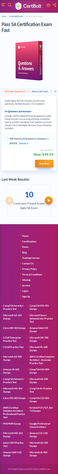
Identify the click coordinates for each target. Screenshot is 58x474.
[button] (9, 200)
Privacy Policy (29, 268)
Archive (26, 285)
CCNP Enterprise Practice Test (12, 339)
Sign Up (26, 296)
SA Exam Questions (15, 91)
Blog (24, 252)
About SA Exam (40, 91)
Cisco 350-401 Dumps (14, 397)
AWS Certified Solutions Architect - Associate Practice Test (42, 360)
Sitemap (26, 279)
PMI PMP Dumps (12, 423)
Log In (25, 290)
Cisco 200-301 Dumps (14, 327)
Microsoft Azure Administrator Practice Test (41, 318)
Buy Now (44, 163)
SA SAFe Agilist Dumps (34, 16)
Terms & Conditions (32, 274)
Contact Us (28, 263)
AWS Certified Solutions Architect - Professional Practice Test (14, 412)
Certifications (29, 241)
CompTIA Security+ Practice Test (13, 307)
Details (23, 143)
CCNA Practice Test (13, 346)
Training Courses (30, 257)
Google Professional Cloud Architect (40, 425)
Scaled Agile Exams (16, 16)
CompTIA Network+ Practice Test (13, 380)
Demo (25, 246)
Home (4, 16)
